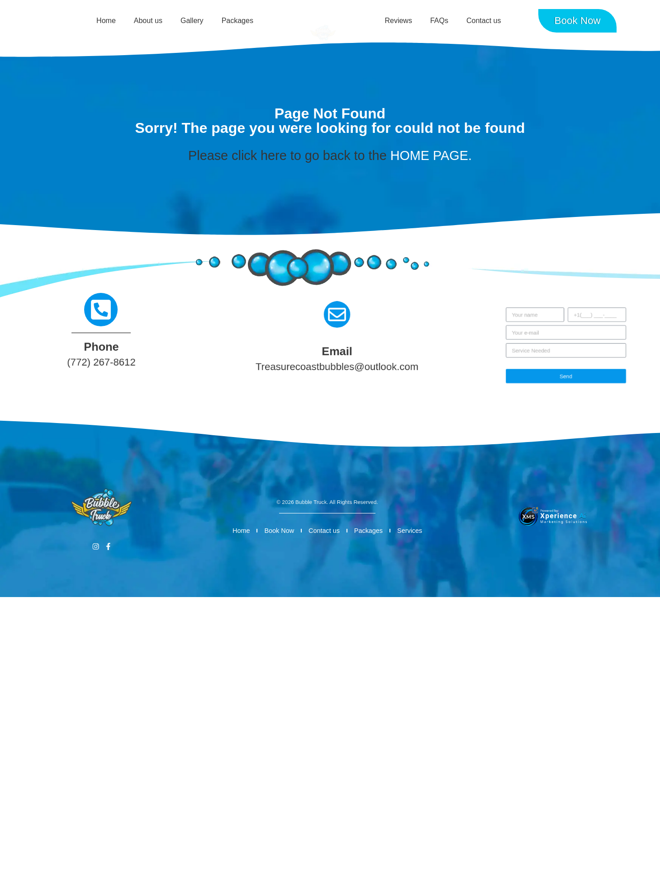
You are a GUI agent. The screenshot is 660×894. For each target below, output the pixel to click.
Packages (237, 20)
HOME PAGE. (431, 155)
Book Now (279, 530)
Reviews (398, 20)
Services (409, 530)
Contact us (483, 20)
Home (106, 20)
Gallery (192, 20)
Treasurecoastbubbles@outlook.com (337, 367)
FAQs (439, 20)
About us (148, 20)
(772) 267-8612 (101, 363)
